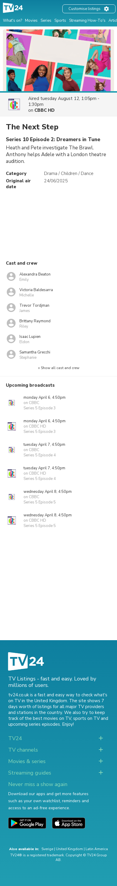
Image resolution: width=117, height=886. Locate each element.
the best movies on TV (48, 718)
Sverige (47, 849)
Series (46, 20)
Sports (60, 20)
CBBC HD (44, 110)
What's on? (12, 20)
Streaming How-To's (87, 20)
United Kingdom (69, 849)
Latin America (97, 849)
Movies (31, 20)
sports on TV (86, 718)
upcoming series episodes (34, 724)
